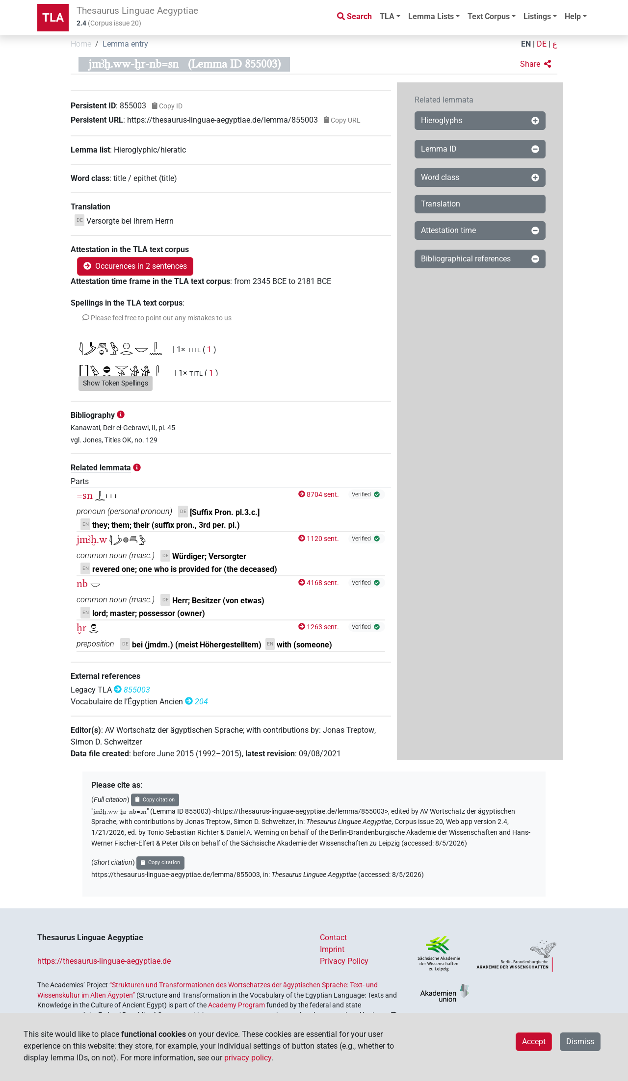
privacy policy (247, 1057)
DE (542, 44)
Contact (333, 937)
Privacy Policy (344, 961)
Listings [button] (537, 16)
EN (526, 44)
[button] (535, 64)
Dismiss (580, 1041)
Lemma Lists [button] (431, 16)
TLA (53, 18)
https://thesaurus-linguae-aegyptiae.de (104, 961)
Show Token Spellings (115, 383)
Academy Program (236, 1005)
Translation (440, 203)
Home (81, 44)
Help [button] (573, 16)
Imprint (332, 949)
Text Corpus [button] (489, 16)
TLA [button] (387, 16)
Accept (534, 1041)
